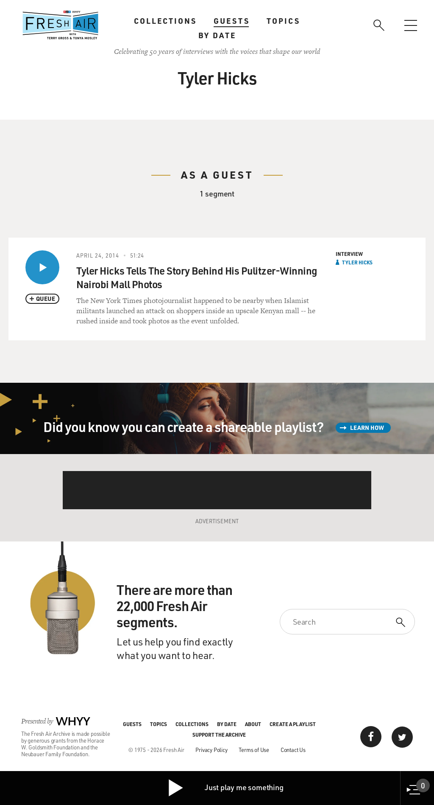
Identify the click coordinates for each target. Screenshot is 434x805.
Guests (232, 21)
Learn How (367, 428)
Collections (165, 21)
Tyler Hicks (357, 262)
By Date (217, 35)
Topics (283, 21)
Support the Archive (219, 734)
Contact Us (293, 749)
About (253, 724)
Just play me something (225, 788)
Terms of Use (254, 749)
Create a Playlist (293, 724)
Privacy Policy (211, 749)
